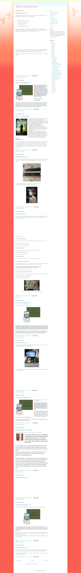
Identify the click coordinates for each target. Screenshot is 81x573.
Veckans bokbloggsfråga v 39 (23, 82)
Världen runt (52, 17)
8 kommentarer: (28, 422)
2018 (52, 53)
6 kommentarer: (28, 335)
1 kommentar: (28, 75)
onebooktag (20, 297)
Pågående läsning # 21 (21, 547)
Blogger (44, 570)
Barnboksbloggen (37, 99)
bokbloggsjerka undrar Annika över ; (36, 432)
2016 (52, 56)
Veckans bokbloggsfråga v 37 (23, 397)
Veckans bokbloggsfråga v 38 (23, 302)
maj (52, 85)
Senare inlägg (18, 560)
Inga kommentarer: (29, 109)
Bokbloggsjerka (21, 471)
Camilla (52, 30)
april (53, 86)
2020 (52, 50)
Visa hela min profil (53, 37)
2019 (52, 52)
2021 (52, 49)
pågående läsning (21, 77)
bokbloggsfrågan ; (37, 400)
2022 (52, 47)
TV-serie (26, 77)
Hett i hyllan (52, 15)
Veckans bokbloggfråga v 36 (23, 504)
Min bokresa (52, 25)
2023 (52, 46)
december (54, 57)
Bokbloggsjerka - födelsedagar (23, 430)
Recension (23, 151)
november (54, 59)
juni (52, 83)
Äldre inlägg (45, 560)
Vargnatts (44, 216)
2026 (52, 42)
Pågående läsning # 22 (21, 477)
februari (53, 89)
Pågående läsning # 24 (21, 157)
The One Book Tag (20, 214)
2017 (52, 55)
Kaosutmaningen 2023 (53, 20)
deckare (20, 151)
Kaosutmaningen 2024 (53, 18)
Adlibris (20, 139)
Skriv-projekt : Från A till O (54, 12)
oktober (53, 60)
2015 (52, 92)
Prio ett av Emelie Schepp (22, 116)
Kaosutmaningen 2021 (53, 23)
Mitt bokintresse (26, 6)
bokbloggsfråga (21, 110)
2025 (52, 43)
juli (52, 82)
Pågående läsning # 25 (21, 13)
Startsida (32, 560)
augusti (53, 80)
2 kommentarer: (28, 470)
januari (53, 90)
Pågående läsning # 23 (21, 342)
